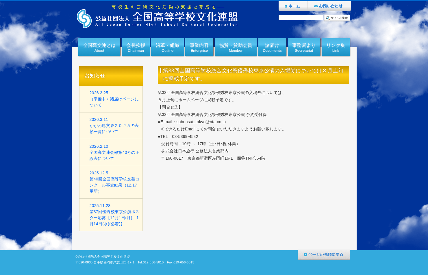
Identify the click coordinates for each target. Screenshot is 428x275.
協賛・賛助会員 (235, 48)
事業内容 (199, 48)
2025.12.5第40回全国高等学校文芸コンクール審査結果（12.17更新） (115, 182)
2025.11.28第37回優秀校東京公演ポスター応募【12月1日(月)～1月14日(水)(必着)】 (115, 214)
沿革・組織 (167, 48)
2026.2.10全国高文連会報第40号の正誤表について (115, 152)
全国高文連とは (99, 48)
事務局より (304, 48)
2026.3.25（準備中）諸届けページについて (114, 99)
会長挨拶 (135, 48)
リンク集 (335, 48)
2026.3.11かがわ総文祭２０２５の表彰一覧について (114, 125)
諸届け (272, 48)
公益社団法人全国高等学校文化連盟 (158, 16)
